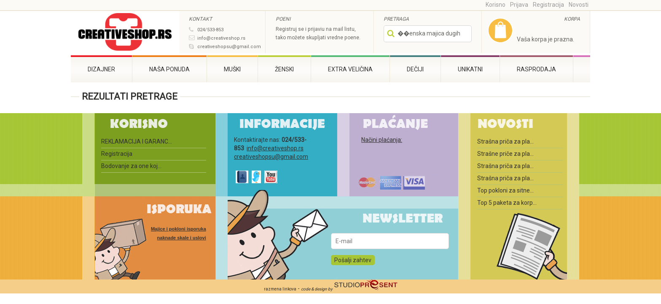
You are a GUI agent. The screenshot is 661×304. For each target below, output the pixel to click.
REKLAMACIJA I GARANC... (136, 141)
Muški (232, 69)
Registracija (548, 4)
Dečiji (415, 69)
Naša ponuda (169, 69)
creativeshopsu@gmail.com (229, 46)
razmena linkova (280, 289)
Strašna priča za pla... (505, 141)
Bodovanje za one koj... (131, 166)
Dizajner (101, 69)
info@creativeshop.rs (221, 38)
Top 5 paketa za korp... (507, 202)
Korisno (495, 4)
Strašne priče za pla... (505, 153)
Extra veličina (350, 69)
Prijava (519, 4)
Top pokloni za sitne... (505, 190)
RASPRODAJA (536, 69)
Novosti (578, 4)
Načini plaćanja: (381, 139)
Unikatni (470, 69)
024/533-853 (210, 30)
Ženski (284, 69)
